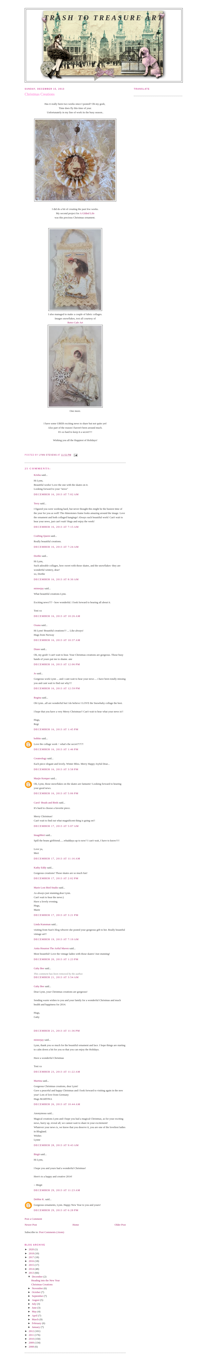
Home (76, 1224)
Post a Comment (33, 1218)
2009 (32, 1342)
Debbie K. (39, 1199)
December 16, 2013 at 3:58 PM (56, 769)
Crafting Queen (42, 535)
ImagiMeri (39, 835)
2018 (32, 1253)
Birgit (37, 1154)
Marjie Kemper (42, 778)
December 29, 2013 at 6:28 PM (56, 1210)
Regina (37, 697)
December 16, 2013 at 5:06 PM (56, 793)
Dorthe (37, 555)
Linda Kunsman (42, 924)
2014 (32, 1268)
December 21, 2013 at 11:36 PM (57, 1030)
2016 (32, 1261)
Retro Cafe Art (75, 322)
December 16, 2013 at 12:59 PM (57, 688)
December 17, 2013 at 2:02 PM (56, 878)
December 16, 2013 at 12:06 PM (57, 664)
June (34, 1307)
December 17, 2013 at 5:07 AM (56, 825)
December (37, 1276)
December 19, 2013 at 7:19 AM (56, 939)
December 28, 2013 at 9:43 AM (56, 1145)
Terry (36, 503)
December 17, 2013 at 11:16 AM (57, 858)
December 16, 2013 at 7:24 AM (56, 546)
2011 (32, 1334)
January (36, 1327)
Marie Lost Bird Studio (46, 887)
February (37, 1323)
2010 (32, 1338)
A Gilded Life (87, 213)
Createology (40, 758)
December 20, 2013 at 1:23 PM (56, 959)
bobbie (37, 738)
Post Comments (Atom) (51, 1232)
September (38, 1295)
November (38, 1288)
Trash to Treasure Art (104, 18)
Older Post (120, 1224)
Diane (37, 649)
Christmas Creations (42, 1284)
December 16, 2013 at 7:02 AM (56, 494)
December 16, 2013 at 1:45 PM (56, 729)
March (35, 1319)
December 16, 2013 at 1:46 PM (56, 749)
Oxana (37, 625)
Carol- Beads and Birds (46, 802)
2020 (32, 1249)
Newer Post (31, 1224)
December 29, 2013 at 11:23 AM (57, 1190)
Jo (35, 673)
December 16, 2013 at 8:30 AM (56, 579)
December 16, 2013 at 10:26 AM (57, 616)
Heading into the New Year (45, 1280)
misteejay (39, 588)
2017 (32, 1257)
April (35, 1315)
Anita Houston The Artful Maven (51, 948)
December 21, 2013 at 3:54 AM (56, 977)
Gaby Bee (39, 968)
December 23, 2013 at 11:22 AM (57, 1071)
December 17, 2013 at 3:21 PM (56, 915)
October (36, 1292)
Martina (38, 1080)
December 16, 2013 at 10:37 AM (57, 640)
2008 (32, 1346)
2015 (32, 1264)
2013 (32, 1272)
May (34, 1311)
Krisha (37, 474)
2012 (32, 1331)
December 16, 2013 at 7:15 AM (56, 526)
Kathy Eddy (40, 867)
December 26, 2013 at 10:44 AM (57, 1104)
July (34, 1303)
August (36, 1299)
